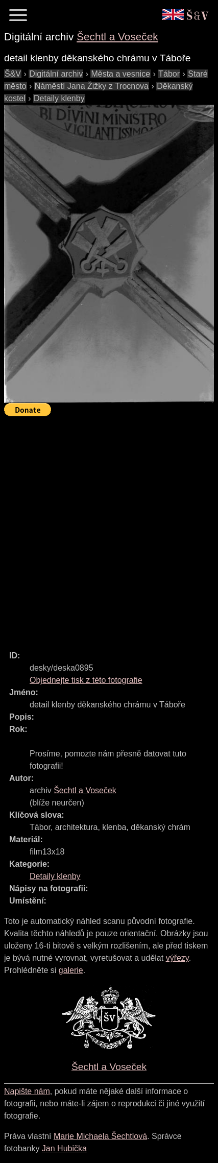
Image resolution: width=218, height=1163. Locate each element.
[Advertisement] (109, 529)
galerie (71, 970)
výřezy (177, 958)
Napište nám (27, 1091)
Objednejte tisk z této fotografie (86, 680)
